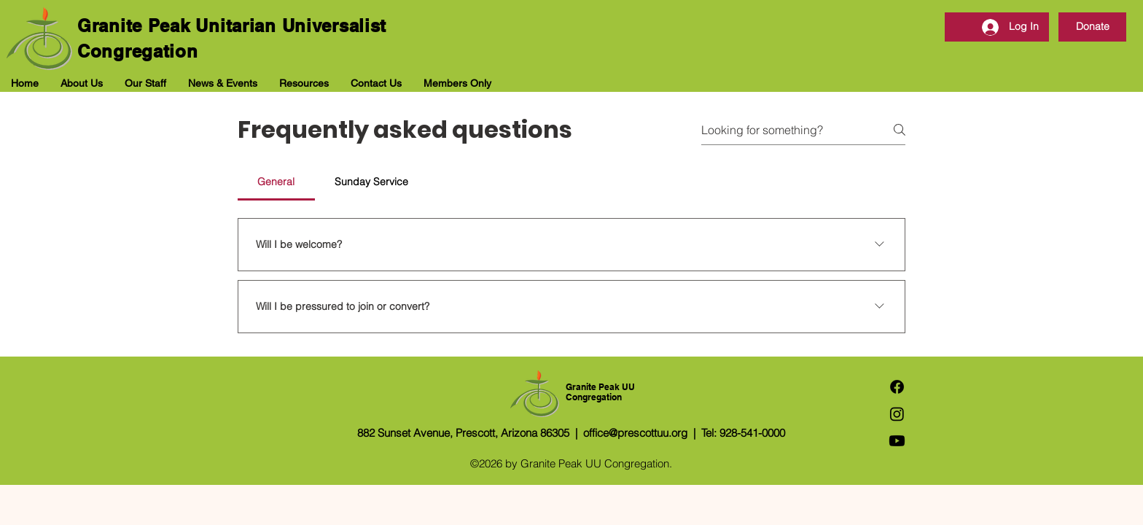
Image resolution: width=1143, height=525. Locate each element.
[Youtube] (897, 441)
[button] (82, 83)
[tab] (276, 182)
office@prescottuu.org (635, 433)
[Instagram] (897, 414)
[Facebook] (897, 387)
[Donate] (1092, 27)
